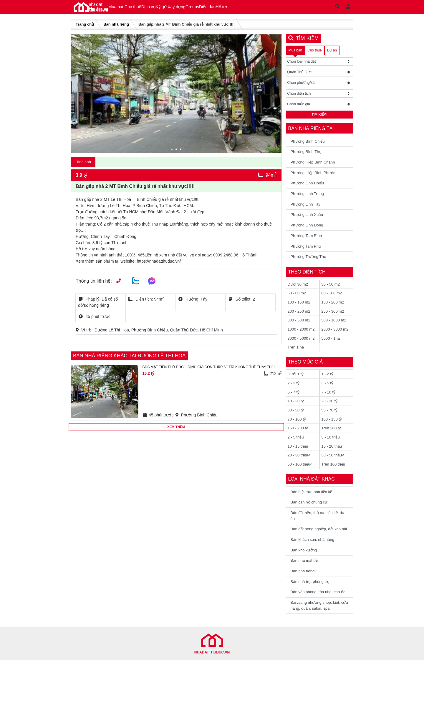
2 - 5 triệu (296, 457)
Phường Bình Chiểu (309, 147)
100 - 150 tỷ (332, 438)
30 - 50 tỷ (296, 429)
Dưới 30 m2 (298, 298)
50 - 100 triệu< (301, 485)
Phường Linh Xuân (308, 226)
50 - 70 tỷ (329, 429)
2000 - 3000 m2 (335, 345)
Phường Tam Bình (307, 248)
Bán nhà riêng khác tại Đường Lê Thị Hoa (133, 360)
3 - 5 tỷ (327, 400)
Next (271, 98)
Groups (244, 8)
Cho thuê (146, 8)
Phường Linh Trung (309, 203)
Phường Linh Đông (308, 237)
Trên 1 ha (296, 364)
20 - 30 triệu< (300, 476)
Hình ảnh (84, 166)
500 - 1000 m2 (334, 336)
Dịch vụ (172, 8)
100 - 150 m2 (300, 317)
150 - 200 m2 (333, 317)
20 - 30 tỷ (329, 419)
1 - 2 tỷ (327, 391)
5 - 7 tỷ (294, 410)
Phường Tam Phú (307, 259)
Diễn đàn (268, 8)
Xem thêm (176, 432)
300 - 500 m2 (300, 336)
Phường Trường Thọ (310, 270)
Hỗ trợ (292, 8)
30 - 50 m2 (331, 298)
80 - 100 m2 (332, 308)
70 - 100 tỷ (297, 438)
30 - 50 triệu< (333, 476)
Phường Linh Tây (307, 214)
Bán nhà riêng (116, 28)
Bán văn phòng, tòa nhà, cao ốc (317, 629)
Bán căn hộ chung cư (310, 524)
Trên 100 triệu (334, 485)
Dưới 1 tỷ (296, 391)
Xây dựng (218, 8)
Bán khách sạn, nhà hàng (314, 570)
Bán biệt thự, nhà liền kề (313, 513)
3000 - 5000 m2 (302, 355)
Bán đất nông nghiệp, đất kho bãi (318, 556)
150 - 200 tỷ (298, 448)
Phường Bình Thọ (307, 158)
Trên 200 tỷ (331, 448)
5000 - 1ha (331, 355)
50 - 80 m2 (297, 308)
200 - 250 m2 (300, 326)
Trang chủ (85, 28)
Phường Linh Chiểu (309, 192)
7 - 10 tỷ (328, 410)
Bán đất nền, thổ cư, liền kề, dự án (317, 538)
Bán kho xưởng (305, 581)
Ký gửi (194, 8)
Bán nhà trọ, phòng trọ (311, 615)
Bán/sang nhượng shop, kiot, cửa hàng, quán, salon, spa (317, 646)
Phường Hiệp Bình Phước (315, 181)
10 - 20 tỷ (296, 419)
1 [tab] (172, 153)
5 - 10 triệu (331, 457)
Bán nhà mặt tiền (306, 593)
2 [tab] (176, 153)
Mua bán (121, 8)
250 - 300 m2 (333, 326)
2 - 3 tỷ (294, 400)
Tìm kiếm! (319, 121)
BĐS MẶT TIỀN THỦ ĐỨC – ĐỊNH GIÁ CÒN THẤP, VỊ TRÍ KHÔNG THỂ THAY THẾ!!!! (209, 375)
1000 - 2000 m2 (302, 345)
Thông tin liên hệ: (94, 285)
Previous (81, 98)
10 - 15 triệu (299, 466)
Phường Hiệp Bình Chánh (314, 170)
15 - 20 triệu (332, 466)
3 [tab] (181, 153)
